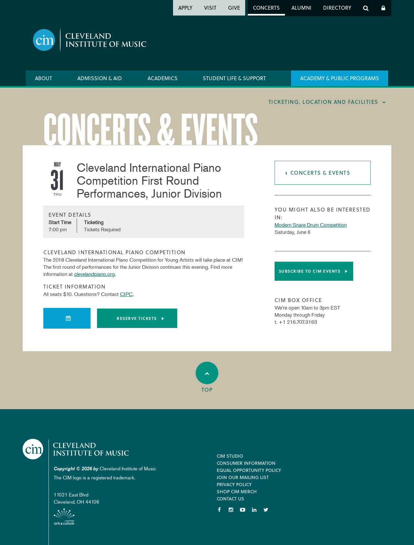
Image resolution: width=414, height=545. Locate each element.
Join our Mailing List (243, 477)
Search (366, 8)
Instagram (231, 509)
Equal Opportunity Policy (249, 470)
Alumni (301, 7)
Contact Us (230, 498)
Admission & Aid (99, 78)
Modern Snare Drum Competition (311, 225)
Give (234, 7)
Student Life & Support (234, 78)
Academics (162, 78)
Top (207, 377)
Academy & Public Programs (339, 78)
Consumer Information (246, 463)
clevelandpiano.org (94, 274)
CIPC (126, 294)
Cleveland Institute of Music (76, 449)
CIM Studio (230, 455)
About (43, 78)
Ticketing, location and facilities (323, 101)
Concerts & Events (320, 172)
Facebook (219, 509)
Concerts (266, 7)
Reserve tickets (137, 318)
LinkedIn (254, 509)
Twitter (265, 509)
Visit (210, 7)
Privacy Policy (234, 484)
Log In (383, 8)
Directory (337, 7)
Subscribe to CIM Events (310, 271)
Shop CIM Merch (237, 491)
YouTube (242, 509)
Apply (185, 7)
